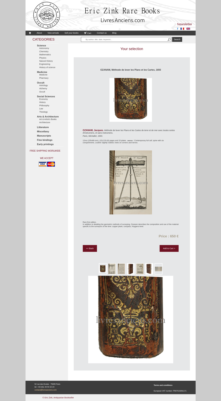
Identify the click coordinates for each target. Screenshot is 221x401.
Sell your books (71, 33)
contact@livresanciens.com (46, 390)
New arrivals (53, 33)
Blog (114, 33)
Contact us (102, 33)
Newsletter (184, 24)
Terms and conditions (163, 385)
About (39, 33)
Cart (87, 33)
